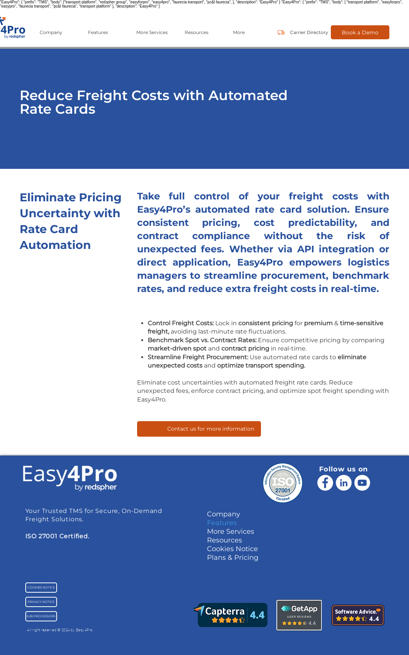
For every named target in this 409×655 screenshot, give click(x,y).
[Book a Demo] (360, 32)
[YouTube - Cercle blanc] (362, 483)
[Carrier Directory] (309, 32)
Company (223, 514)
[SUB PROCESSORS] (41, 616)
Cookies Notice (232, 549)
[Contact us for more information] (199, 429)
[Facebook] (325, 483)
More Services (230, 531)
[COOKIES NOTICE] (41, 587)
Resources (224, 540)
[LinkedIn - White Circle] (344, 483)
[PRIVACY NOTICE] (41, 602)
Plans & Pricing (232, 557)
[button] (58, 32)
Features (222, 523)
